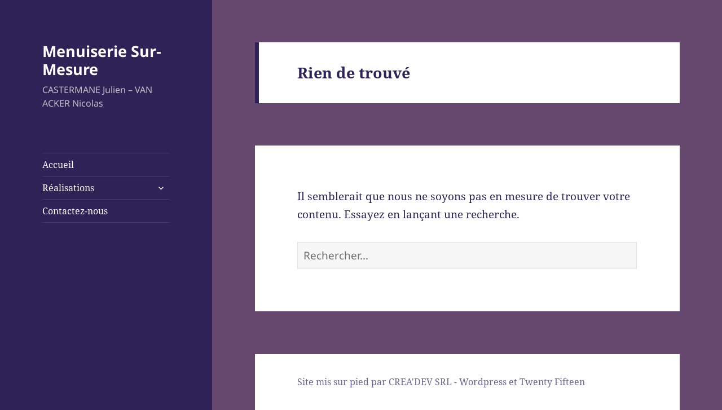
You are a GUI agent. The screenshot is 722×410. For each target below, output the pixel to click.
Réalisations (68, 188)
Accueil (58, 164)
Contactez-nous (75, 211)
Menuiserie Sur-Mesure (101, 60)
